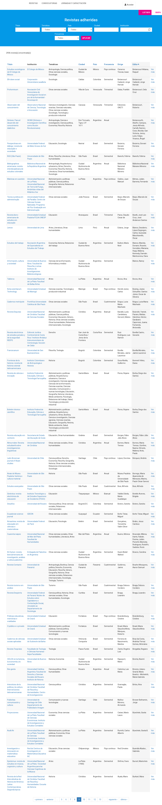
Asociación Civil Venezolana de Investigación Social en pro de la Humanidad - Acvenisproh (36, 95)
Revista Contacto (14, 565)
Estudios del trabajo (15, 243)
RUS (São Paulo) (14, 156)
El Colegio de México (35, 69)
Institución (124, 26)
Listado (146, 12)
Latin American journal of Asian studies (13, 460)
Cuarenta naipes (14, 534)
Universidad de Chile (35, 458)
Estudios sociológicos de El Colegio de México (16, 72)
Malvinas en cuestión (16, 179)
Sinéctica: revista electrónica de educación (14, 496)
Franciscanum (13, 350)
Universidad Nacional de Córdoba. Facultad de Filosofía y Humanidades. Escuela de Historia (36, 781)
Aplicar (86, 38)
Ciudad (97, 26)
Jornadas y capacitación (73, 3)
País (69, 26)
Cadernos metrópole (15, 302)
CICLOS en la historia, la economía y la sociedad (16, 661)
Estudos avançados (15, 486)
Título (17, 26)
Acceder (129, 5)
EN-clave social (13, 79)
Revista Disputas (14, 312)
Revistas (33, 3)
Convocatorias (49, 3)
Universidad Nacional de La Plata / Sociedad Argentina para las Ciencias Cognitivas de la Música (36, 766)
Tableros (10, 279)
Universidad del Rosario (37, 504)
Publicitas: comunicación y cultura (13, 702)
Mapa (158, 12)
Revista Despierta (14, 593)
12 (95, 799)
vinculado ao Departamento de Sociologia (34, 608)
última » (124, 799)
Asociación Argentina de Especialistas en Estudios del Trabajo (36, 245)
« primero (39, 799)
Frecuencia (59, 34)
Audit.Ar (10, 730)
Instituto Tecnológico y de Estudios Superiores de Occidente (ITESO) (36, 496)
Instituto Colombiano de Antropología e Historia (36, 363)
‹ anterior (49, 799)
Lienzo (10, 228)
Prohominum (12, 90)
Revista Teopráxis (14, 649)
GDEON (30, 514)
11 (89, 799)
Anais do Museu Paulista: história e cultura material (14, 476)
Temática (45, 26)
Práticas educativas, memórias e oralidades (15, 618)
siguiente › (113, 799)
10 (84, 799)
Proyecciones (12, 713)
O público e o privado (15, 626)
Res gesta (11, 669)
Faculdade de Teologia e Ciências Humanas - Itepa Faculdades (36, 651)
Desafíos (11, 504)
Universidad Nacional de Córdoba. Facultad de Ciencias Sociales (36, 314)
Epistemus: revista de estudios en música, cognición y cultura (16, 763)
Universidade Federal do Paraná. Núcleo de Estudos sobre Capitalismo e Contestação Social (36, 598)
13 (100, 799)
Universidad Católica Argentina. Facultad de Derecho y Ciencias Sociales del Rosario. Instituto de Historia (36, 674)
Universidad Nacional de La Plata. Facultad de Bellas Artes (36, 281)
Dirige (120, 64)
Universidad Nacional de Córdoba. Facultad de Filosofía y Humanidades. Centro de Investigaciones (36, 689)
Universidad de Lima (35, 228)
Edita (136, 64)
